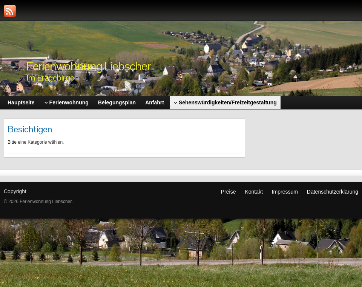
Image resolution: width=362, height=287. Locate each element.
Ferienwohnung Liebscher (88, 66)
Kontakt (253, 192)
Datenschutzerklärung (332, 192)
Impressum (285, 192)
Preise (228, 192)
